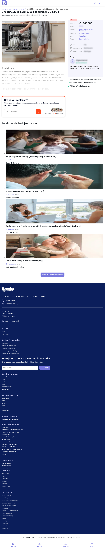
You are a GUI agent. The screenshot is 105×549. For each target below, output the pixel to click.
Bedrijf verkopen (6, 495)
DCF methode (6, 526)
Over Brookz (5, 473)
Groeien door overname (9, 346)
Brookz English (6, 486)
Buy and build (6, 528)
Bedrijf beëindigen (7, 513)
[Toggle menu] (92, 545)
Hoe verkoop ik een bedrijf (9, 351)
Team (3, 476)
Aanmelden (44, 367)
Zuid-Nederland (84, 39)
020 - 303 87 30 (10, 301)
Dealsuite (4, 331)
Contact (4, 481)
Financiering (5, 508)
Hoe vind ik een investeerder (10, 353)
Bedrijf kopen (6, 498)
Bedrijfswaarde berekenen (10, 500)
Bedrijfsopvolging (7, 516)
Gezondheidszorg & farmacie (86, 30)
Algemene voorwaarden (47, 538)
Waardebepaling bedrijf (9, 503)
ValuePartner (6, 334)
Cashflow (5, 523)
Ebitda (4, 518)
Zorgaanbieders (84, 33)
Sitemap (4, 484)
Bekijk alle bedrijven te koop (52, 275)
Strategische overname (9, 505)
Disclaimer (61, 538)
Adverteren (5, 478)
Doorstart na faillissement (10, 511)
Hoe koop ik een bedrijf (8, 348)
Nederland (82, 36)
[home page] (4, 2)
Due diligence (6, 521)
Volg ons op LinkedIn (12, 321)
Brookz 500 (5, 343)
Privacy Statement (73, 538)
